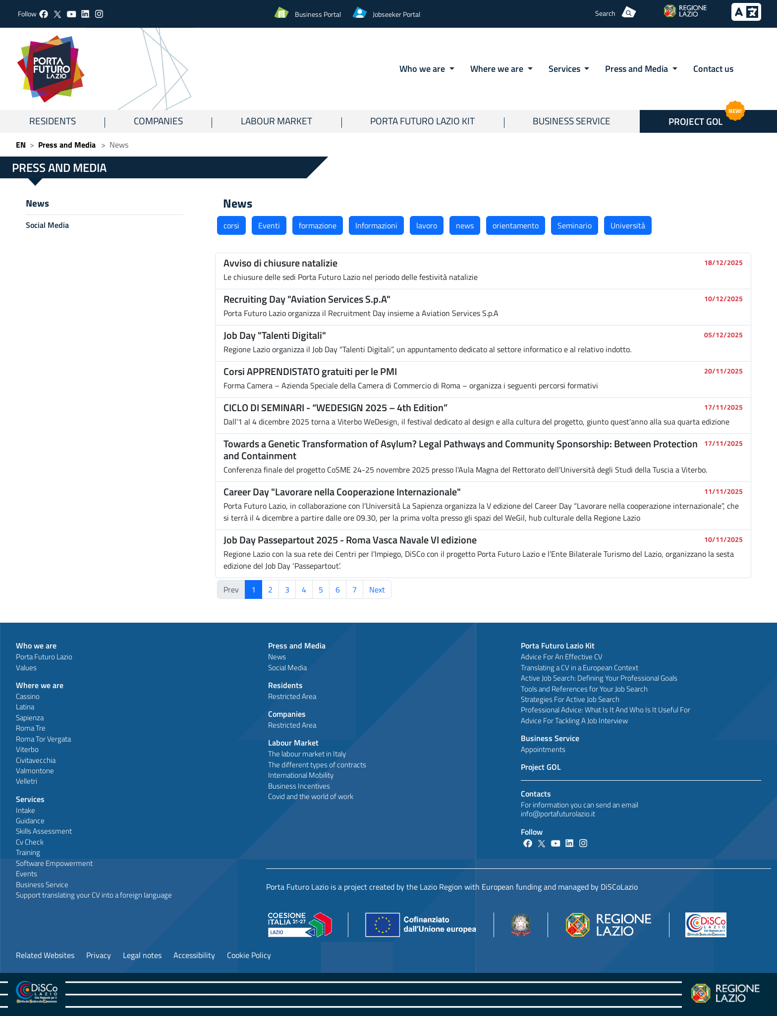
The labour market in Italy (307, 753)
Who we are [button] (423, 68)
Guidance (30, 820)
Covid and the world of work (310, 796)
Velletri (26, 781)
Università (627, 225)
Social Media (47, 225)
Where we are (39, 685)
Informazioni (376, 225)
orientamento (516, 225)
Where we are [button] (497, 68)
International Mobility (300, 775)
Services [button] (565, 68)
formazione (317, 225)
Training (28, 852)
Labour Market (276, 120)
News (37, 203)
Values (26, 667)
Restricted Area (292, 696)
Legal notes (142, 955)
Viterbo (27, 749)
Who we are (36, 645)
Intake (25, 810)
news (465, 225)
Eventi (269, 225)
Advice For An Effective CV (562, 656)
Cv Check (30, 842)
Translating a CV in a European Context (579, 667)
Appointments (543, 749)
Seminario (574, 225)
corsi (231, 225)
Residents (52, 120)
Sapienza (30, 717)
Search (605, 13)
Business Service (571, 120)
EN (21, 145)
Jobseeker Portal (396, 14)
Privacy (98, 955)
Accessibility (194, 955)
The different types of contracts (317, 764)
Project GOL (541, 767)
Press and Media (67, 145)
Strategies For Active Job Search (570, 699)
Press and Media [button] (637, 68)
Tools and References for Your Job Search (584, 689)
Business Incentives (299, 786)
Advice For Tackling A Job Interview (574, 720)
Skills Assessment (44, 831)
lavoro (426, 225)
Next (377, 589)
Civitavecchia (36, 760)
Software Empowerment (54, 863)
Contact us (713, 68)
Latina (25, 706)
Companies (158, 120)
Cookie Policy (249, 955)
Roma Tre (31, 728)
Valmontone (35, 770)
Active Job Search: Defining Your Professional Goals (599, 678)
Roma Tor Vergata (43, 739)
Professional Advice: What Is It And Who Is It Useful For (605, 709)
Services (30, 799)
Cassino (28, 696)
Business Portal (318, 14)
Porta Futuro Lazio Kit (422, 120)
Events (26, 873)
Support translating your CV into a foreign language (94, 895)
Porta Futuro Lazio (44, 656)
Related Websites (45, 955)
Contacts (536, 794)
